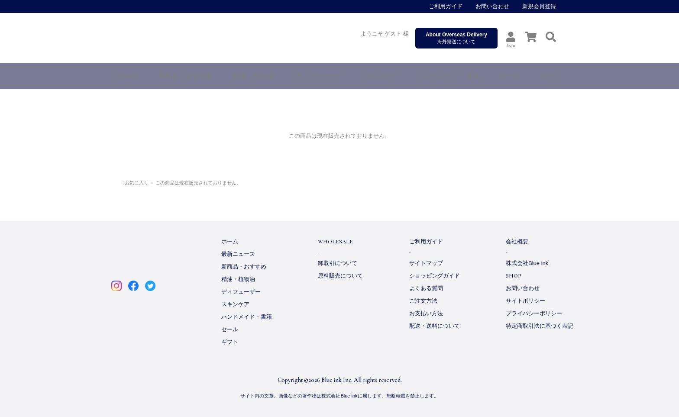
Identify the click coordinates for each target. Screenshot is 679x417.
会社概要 (517, 241)
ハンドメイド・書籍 (246, 317)
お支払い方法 (426, 313)
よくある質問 (426, 288)
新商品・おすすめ (243, 266)
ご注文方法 (423, 300)
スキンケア (235, 304)
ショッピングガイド (434, 275)
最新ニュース (238, 254)
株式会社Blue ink (527, 263)
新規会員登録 (539, 6)
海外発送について (456, 38)
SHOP (513, 275)
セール (229, 329)
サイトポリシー (525, 300)
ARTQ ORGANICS (242, 38)
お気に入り (156, 182)
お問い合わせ (492, 6)
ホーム (130, 182)
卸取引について (337, 263)
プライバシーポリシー (534, 313)
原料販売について (340, 275)
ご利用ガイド (445, 6)
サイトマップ (426, 263)
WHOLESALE (335, 241)
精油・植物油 (238, 279)
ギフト (229, 342)
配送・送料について (434, 326)
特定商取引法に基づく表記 (539, 326)
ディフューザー (319, 76)
